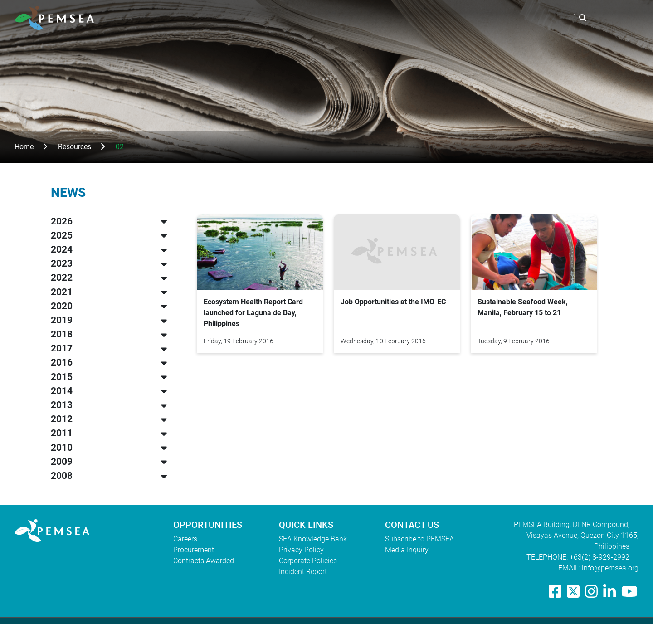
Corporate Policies (308, 560)
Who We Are (371, 18)
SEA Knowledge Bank (313, 539)
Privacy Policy (301, 550)
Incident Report (303, 571)
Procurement (193, 550)
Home (24, 146)
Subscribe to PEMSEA (419, 539)
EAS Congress (542, 18)
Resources (484, 18)
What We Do (428, 18)
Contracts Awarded (203, 560)
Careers (185, 539)
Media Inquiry (407, 550)
